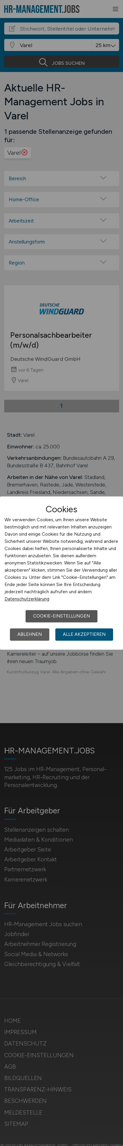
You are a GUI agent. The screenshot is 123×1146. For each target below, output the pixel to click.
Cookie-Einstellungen (61, 616)
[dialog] (61, 573)
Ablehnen (29, 634)
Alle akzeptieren (84, 634)
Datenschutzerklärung (27, 599)
